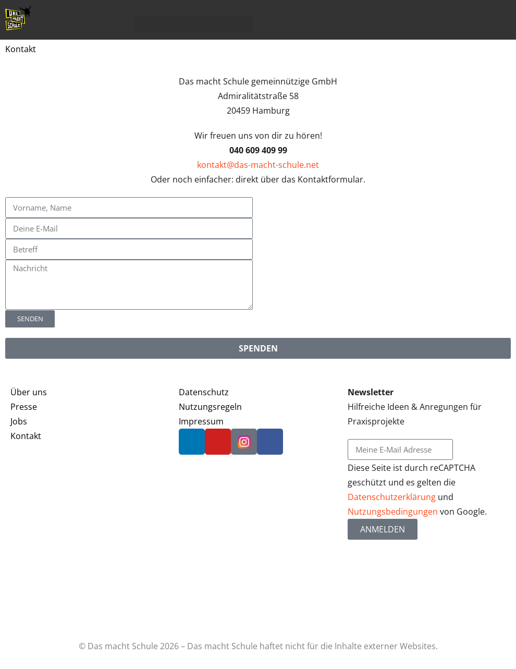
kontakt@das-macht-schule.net (258, 165)
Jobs (18, 421)
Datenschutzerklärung (392, 497)
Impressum (201, 421)
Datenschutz (204, 392)
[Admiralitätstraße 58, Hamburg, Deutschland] (387, 236)
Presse (23, 406)
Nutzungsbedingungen (393, 511)
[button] (193, 24)
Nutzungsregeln (210, 406)
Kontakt (25, 436)
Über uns (28, 392)
